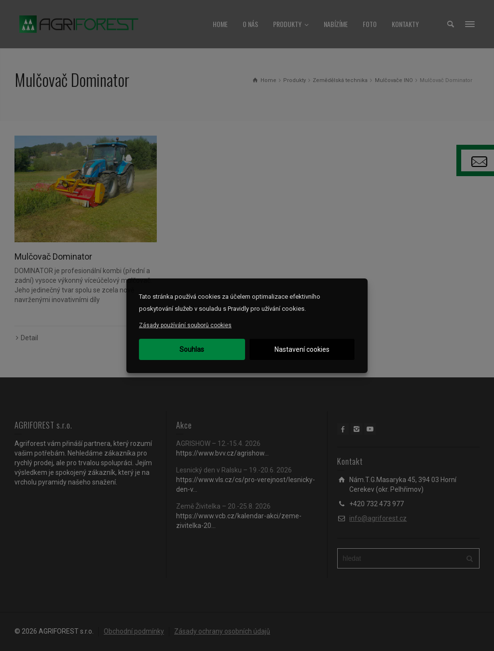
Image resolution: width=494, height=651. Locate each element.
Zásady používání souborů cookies (185, 325)
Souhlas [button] (191, 349)
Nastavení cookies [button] (301, 349)
